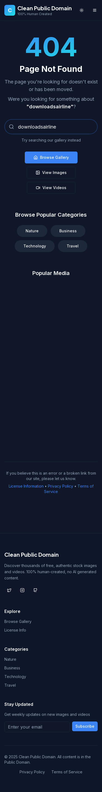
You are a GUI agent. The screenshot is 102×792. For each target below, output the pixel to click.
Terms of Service (66, 772)
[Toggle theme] (81, 10)
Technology (34, 246)
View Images (51, 172)
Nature (32, 231)
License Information (26, 486)
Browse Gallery (51, 157)
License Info (15, 630)
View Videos (51, 187)
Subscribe (84, 726)
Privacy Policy (60, 486)
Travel (73, 246)
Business (68, 231)
